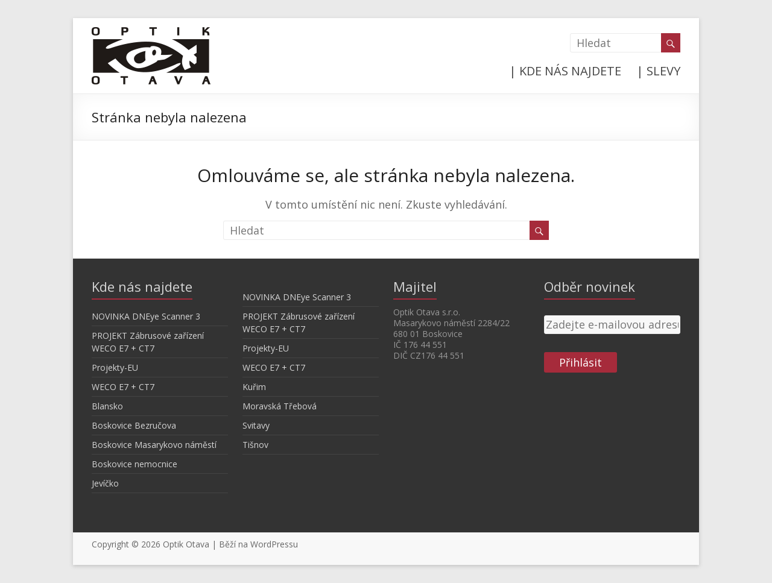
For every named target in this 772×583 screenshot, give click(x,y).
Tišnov (255, 444)
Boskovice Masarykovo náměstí (154, 444)
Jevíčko (105, 483)
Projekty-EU (115, 367)
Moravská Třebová (279, 406)
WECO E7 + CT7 (123, 386)
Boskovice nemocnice (134, 464)
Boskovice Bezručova (134, 425)
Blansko (107, 406)
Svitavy (256, 425)
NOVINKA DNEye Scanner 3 (146, 316)
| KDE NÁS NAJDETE (565, 71)
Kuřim (254, 386)
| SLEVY (658, 71)
